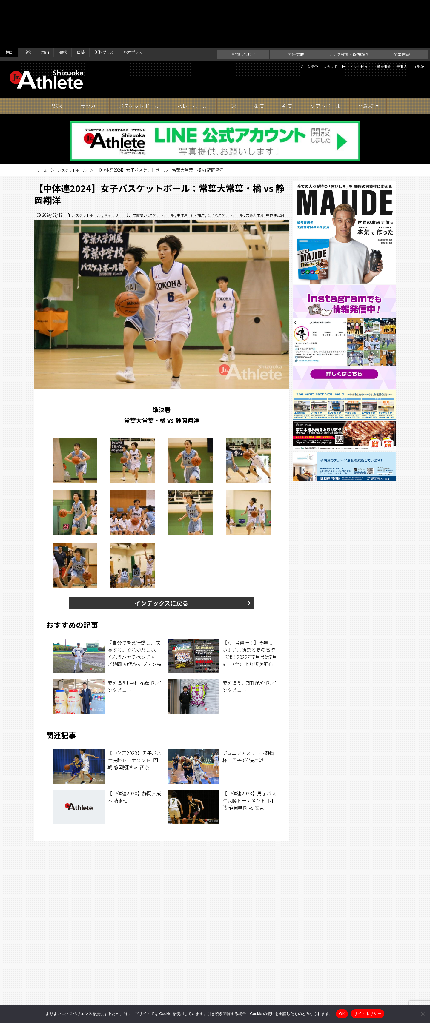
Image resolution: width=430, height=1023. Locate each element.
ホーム (43, 122)
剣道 (287, 58)
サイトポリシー (273, 994)
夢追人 (390, 19)
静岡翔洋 (183, 174)
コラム (412, 19)
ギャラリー (273, 167)
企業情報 (401, 7)
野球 (57, 58)
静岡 (11, 6)
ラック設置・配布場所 (349, 7)
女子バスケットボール (215, 174)
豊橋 (76, 6)
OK (342, 1013)
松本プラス (163, 6)
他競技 (366, 58)
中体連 (166, 174)
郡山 (54, 6)
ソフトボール (325, 58)
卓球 (231, 58)
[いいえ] (423, 1014)
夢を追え (366, 19)
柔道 (259, 58)
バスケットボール (139, 58)
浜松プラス (127, 6)
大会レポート (296, 19)
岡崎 (98, 6)
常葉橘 (114, 174)
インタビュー (335, 19)
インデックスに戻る (161, 561)
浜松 (32, 6)
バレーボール (192, 58)
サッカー (90, 58)
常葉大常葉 (249, 174)
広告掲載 (296, 7)
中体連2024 (273, 174)
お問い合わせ (243, 7)
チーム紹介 (259, 19)
